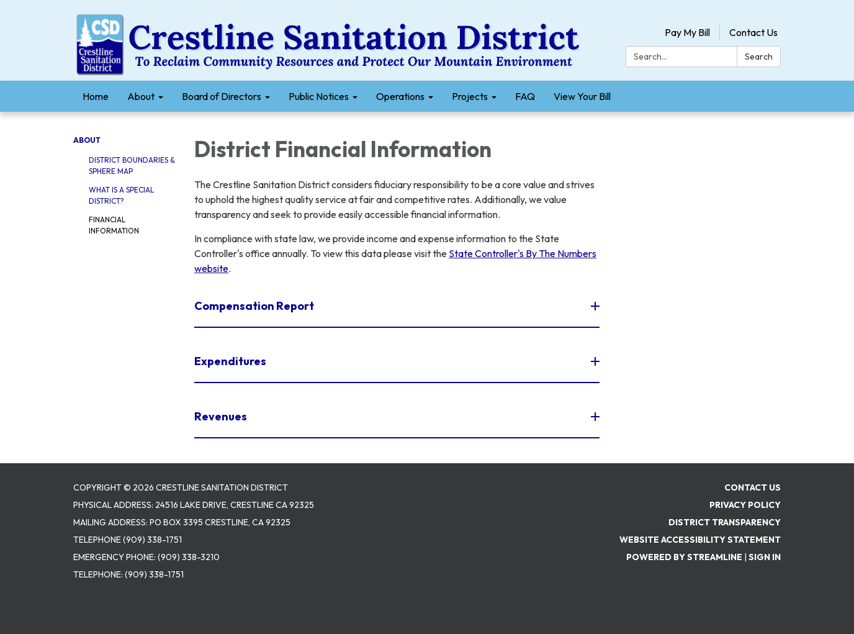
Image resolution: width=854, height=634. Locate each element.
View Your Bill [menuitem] (582, 96)
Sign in (764, 557)
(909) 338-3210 (189, 557)
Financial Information (114, 225)
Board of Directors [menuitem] (221, 96)
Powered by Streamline (684, 557)
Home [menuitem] (96, 96)
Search (759, 56)
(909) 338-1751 (154, 574)
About (87, 140)
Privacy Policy (745, 504)
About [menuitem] (141, 96)
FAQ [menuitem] (525, 96)
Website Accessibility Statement (700, 539)
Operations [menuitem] (400, 96)
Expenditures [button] (231, 361)
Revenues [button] (221, 416)
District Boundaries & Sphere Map (132, 165)
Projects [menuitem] (470, 96)
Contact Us (753, 32)
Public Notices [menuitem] (319, 96)
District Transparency (724, 522)
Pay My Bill (687, 32)
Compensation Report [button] (255, 306)
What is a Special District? (121, 195)
